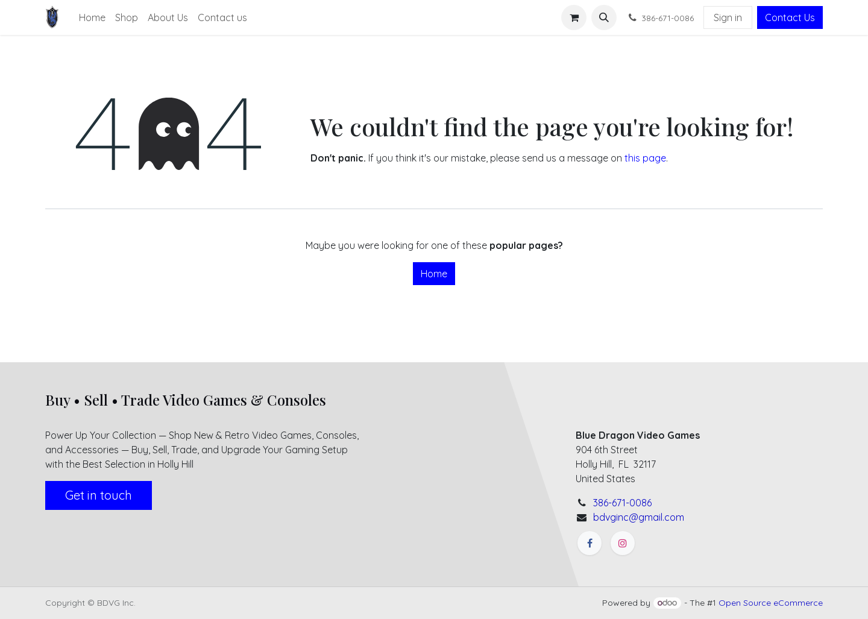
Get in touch (98, 495)
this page (645, 158)
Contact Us (790, 17)
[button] (604, 17)
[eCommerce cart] (574, 17)
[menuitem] (92, 17)
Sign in (728, 17)
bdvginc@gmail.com (638, 517)
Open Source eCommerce (771, 602)
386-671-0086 (622, 503)
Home (434, 274)
